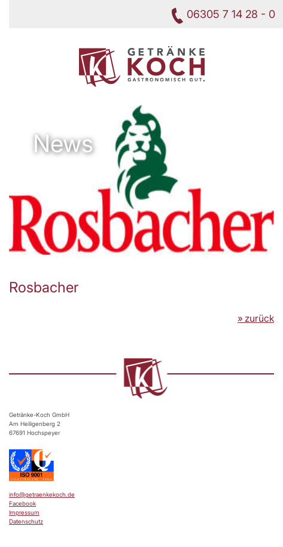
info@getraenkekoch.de (42, 494)
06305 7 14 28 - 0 (231, 14)
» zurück (256, 318)
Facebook (22, 503)
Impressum (24, 512)
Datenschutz (26, 521)
